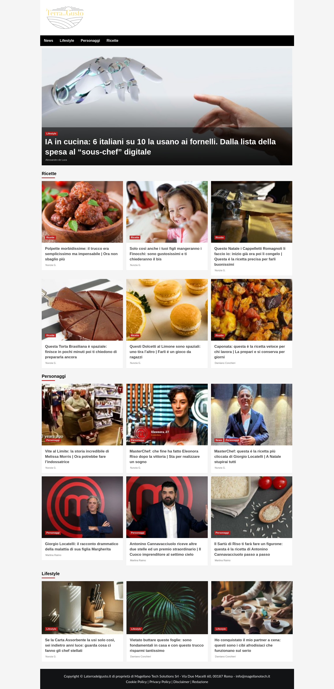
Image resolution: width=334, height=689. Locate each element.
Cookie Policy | (137, 681)
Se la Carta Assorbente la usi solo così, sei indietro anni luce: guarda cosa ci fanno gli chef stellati (80, 645)
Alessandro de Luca (56, 159)
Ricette (112, 40)
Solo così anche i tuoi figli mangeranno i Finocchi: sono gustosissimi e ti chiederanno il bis (166, 253)
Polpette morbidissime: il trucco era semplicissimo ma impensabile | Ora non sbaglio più (81, 253)
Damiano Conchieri (225, 363)
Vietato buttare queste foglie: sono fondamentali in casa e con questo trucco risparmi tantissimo (167, 645)
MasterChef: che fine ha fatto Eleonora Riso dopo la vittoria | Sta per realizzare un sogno (165, 456)
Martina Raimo (53, 555)
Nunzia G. (50, 265)
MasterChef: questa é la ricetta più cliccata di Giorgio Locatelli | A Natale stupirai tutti (247, 456)
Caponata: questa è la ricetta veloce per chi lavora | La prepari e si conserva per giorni (249, 351)
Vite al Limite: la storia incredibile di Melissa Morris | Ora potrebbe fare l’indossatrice (77, 456)
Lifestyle (67, 40)
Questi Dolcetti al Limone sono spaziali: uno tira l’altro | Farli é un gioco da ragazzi (165, 351)
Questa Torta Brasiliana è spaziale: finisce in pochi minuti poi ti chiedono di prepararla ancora (81, 351)
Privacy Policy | (161, 681)
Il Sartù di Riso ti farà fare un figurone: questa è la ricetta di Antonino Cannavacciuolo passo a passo (248, 549)
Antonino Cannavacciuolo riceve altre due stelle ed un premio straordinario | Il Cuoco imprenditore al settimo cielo (165, 549)
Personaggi (90, 40)
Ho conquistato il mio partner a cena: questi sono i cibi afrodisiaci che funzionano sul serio (248, 645)
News (48, 40)
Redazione (200, 681)
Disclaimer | (182, 681)
